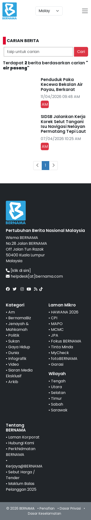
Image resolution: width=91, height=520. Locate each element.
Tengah (58, 381)
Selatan (58, 392)
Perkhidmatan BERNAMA (20, 451)
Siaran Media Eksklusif (19, 373)
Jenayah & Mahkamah (17, 326)
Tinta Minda (62, 347)
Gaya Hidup (19, 347)
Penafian (47, 508)
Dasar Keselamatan (44, 513)
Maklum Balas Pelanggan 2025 (21, 486)
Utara (56, 387)
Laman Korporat (24, 437)
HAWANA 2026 (64, 312)
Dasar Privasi (70, 508)
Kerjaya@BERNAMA (24, 466)
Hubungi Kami (21, 443)
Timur (56, 398)
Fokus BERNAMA (66, 341)
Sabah (57, 404)
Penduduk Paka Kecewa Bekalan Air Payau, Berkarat (62, 84)
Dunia (13, 353)
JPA (54, 335)
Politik (13, 335)
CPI (54, 318)
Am (11, 312)
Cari (81, 51)
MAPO (57, 324)
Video (13, 364)
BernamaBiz (19, 318)
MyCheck (60, 353)
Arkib (13, 382)
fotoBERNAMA (64, 358)
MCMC (57, 329)
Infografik (17, 358)
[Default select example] (49, 10)
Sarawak (59, 410)
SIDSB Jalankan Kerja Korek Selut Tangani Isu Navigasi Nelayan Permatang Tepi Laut (63, 124)
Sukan (14, 341)
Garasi (57, 364)
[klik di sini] (21, 270)
